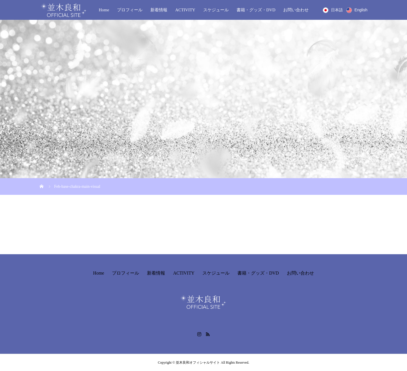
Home (104, 10)
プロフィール (129, 10)
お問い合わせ (296, 10)
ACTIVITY (185, 10)
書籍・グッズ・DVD (256, 10)
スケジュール (216, 10)
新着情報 (158, 10)
